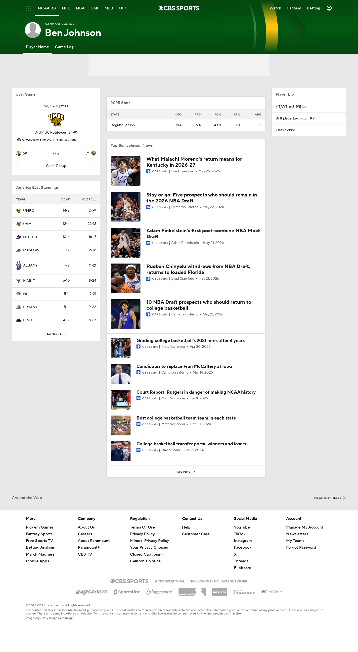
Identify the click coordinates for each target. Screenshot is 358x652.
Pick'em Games (39, 527)
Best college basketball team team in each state (186, 418)
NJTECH (30, 237)
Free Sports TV (39, 540)
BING (27, 320)
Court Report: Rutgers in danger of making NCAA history (196, 392)
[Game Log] (64, 47)
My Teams (295, 540)
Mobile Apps (37, 561)
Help (186, 527)
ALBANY (30, 265)
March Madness (40, 554)
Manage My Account (304, 527)
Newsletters (297, 534)
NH (26, 294)
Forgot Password (301, 547)
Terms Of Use (142, 527)
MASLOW (31, 250)
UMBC (28, 211)
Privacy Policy (142, 534)
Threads (241, 561)
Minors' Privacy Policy (149, 540)
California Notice (145, 561)
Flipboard (243, 567)
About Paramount (94, 540)
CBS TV (85, 554)
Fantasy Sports (39, 534)
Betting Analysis (40, 547)
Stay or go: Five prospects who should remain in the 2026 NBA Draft (201, 198)
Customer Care (196, 534)
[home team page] (56, 120)
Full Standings (56, 334)
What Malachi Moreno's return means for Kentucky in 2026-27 (194, 162)
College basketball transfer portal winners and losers (191, 444)
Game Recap (56, 166)
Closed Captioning (147, 554)
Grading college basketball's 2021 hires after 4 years (190, 341)
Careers (85, 534)
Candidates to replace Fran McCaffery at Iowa (184, 366)
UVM (27, 224)
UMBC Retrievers (53, 132)
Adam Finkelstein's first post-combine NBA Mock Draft (203, 234)
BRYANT (30, 307)
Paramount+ (89, 547)
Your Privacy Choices (149, 547)
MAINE (29, 281)
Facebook (242, 547)
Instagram (243, 540)
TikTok (239, 534)
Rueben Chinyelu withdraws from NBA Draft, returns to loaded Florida (198, 269)
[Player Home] (37, 47)
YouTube (242, 527)
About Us (86, 527)
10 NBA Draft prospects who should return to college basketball (198, 305)
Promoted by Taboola (330, 498)
